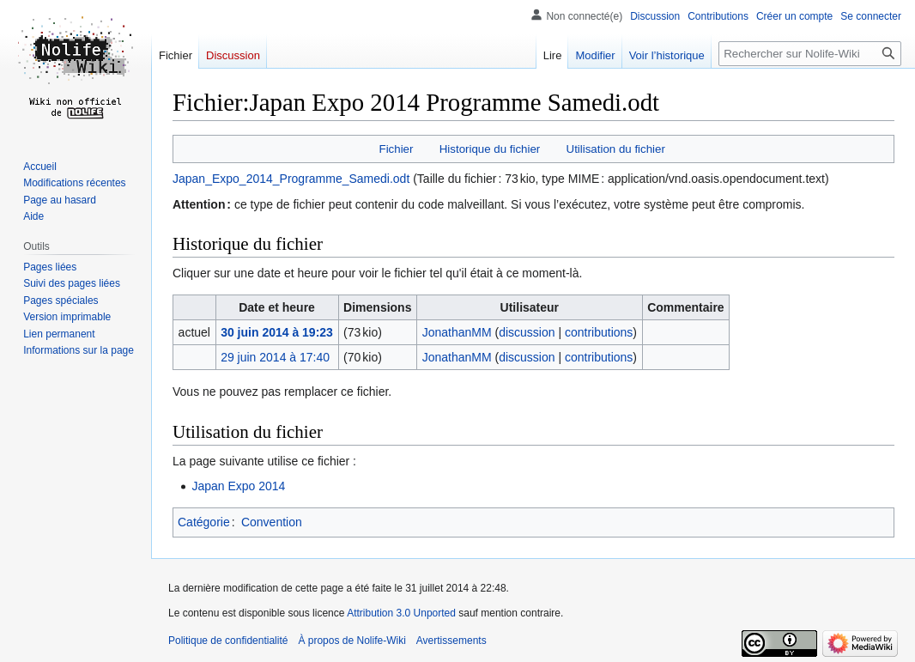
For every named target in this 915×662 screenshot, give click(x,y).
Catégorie (204, 522)
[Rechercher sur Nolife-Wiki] (809, 53)
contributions (599, 332)
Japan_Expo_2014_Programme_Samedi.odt (291, 178)
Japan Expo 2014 (238, 486)
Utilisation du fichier (616, 149)
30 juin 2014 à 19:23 (277, 332)
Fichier (396, 149)
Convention (271, 522)
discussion (526, 332)
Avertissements (451, 641)
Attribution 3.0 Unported (401, 613)
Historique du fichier (490, 149)
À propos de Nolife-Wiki (351, 641)
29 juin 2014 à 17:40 (275, 357)
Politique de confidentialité (228, 641)
